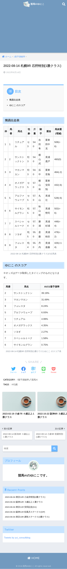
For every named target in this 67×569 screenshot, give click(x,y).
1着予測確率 (23, 379)
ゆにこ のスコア (17, 105)
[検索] (54, 448)
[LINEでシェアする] (43, 370)
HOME (33, 558)
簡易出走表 (14, 100)
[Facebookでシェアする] (23, 370)
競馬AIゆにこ (34, 4)
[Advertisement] (33, 32)
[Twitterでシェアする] (13, 370)
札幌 (15, 384)
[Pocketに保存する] (53, 370)
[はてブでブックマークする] (33, 370)
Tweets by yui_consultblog (17, 538)
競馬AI (34, 379)
